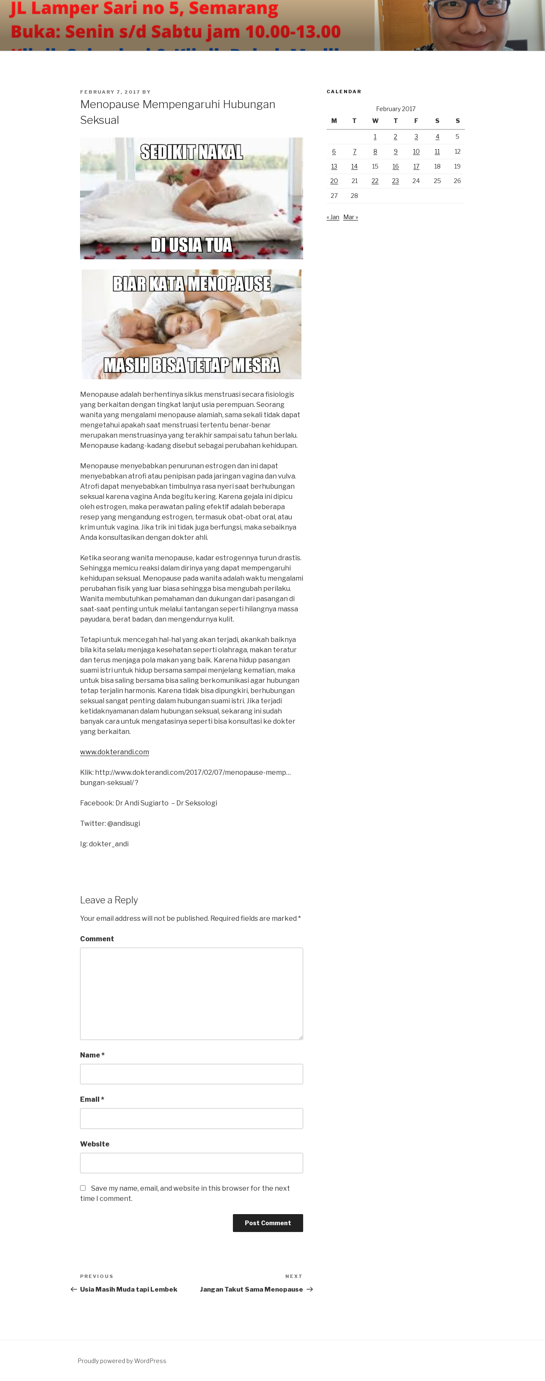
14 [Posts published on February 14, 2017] (354, 166)
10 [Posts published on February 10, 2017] (416, 151)
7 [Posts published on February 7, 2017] (354, 151)
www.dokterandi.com (114, 752)
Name (92, 1055)
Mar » (350, 217)
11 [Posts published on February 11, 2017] (437, 151)
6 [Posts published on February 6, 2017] (334, 151)
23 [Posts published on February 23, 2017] (395, 180)
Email (92, 1099)
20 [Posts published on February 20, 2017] (334, 180)
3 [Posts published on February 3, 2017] (416, 136)
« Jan (333, 217)
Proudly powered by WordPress (121, 1360)
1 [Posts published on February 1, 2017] (375, 136)
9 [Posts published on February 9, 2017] (396, 151)
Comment (97, 939)
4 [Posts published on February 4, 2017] (437, 136)
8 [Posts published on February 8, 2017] (375, 151)
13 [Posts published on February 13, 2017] (334, 166)
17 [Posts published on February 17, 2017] (416, 166)
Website (94, 1144)
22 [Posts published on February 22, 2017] (375, 180)
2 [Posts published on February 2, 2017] (395, 136)
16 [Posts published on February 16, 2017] (396, 166)
